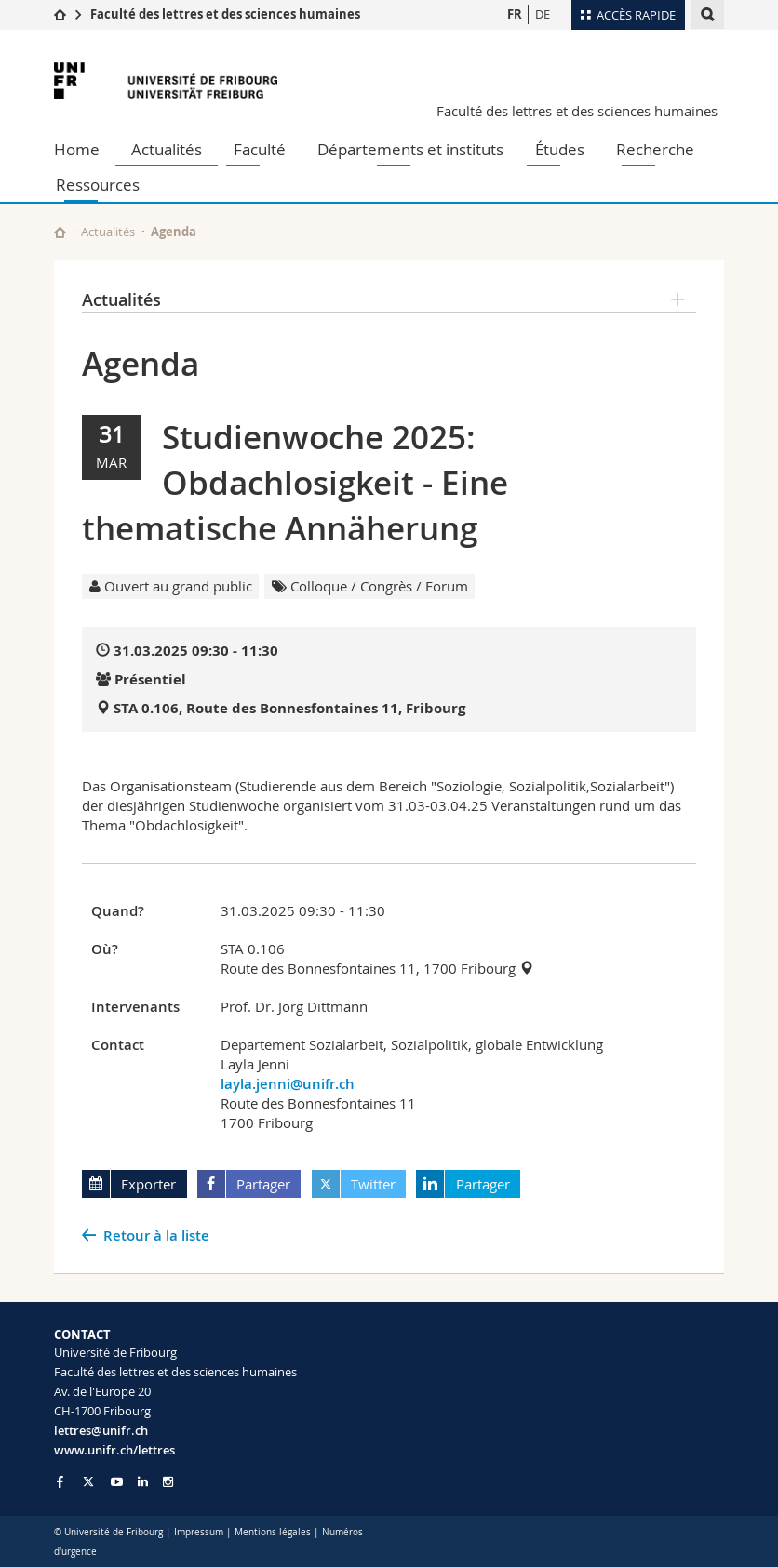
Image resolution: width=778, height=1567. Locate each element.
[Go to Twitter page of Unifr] (88, 1481)
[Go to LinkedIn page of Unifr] (143, 1482)
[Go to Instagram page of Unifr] (168, 1482)
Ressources (98, 184)
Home (77, 149)
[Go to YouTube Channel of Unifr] (117, 1482)
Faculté (260, 149)
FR (514, 14)
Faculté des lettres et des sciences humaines (225, 14)
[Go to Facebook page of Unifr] (60, 1481)
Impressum (198, 1532)
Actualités (166, 149)
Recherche (655, 149)
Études (559, 149)
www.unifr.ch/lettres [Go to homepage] (114, 1449)
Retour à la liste (156, 1235)
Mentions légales (273, 1532)
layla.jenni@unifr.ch (288, 1084)
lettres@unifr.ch (101, 1430)
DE (542, 14)
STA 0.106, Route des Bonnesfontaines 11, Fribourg (289, 708)
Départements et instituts (410, 149)
